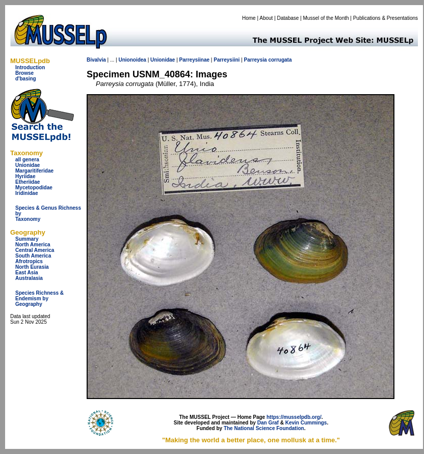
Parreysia (255, 60)
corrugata (280, 60)
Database (288, 18)
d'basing (25, 78)
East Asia (26, 272)
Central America (34, 250)
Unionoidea (132, 60)
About (266, 18)
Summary (27, 239)
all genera (27, 159)
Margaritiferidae (34, 171)
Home (249, 18)
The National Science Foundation (264, 428)
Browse (24, 73)
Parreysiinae (194, 60)
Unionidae (27, 165)
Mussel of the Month (326, 18)
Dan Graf (268, 422)
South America (33, 256)
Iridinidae (26, 193)
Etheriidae (27, 182)
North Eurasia (32, 267)
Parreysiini (227, 60)
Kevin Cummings (306, 422)
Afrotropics (29, 261)
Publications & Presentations (385, 18)
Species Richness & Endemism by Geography (39, 298)
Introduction (30, 67)
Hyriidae (25, 176)
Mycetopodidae (33, 187)
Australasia (29, 278)
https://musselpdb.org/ (294, 417)
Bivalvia (96, 60)
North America (32, 244)
